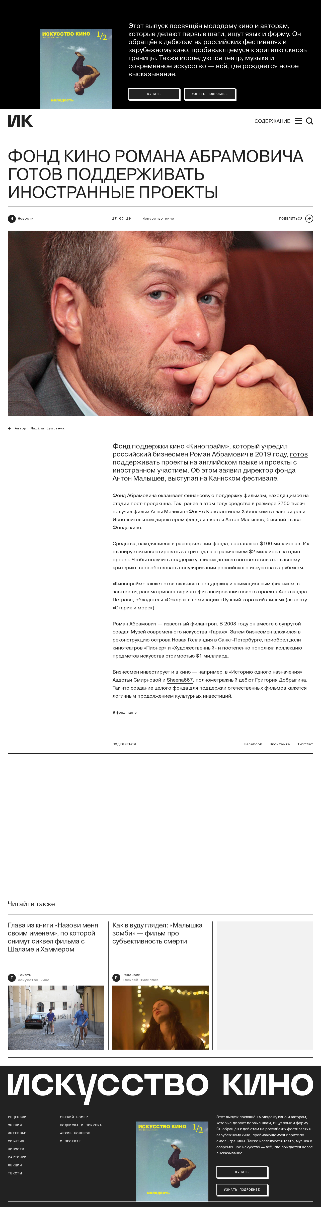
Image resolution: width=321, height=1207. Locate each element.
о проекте (70, 1141)
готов (299, 454)
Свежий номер (74, 1117)
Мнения (15, 1125)
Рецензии (131, 978)
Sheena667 (180, 680)
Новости (26, 218)
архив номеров (75, 1133)
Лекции (15, 1165)
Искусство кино (158, 218)
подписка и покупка (81, 1125)
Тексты (24, 978)
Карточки (17, 1157)
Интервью (17, 1133)
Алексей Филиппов (140, 983)
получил (122, 511)
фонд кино (126, 712)
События (16, 1141)
